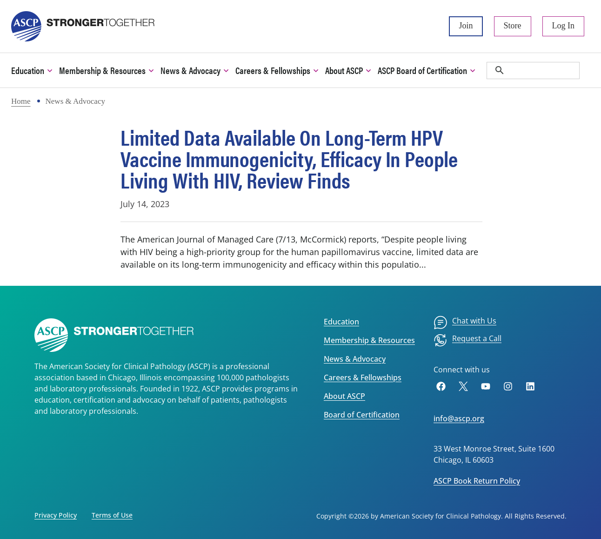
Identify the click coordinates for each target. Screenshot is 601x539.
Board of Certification (362, 415)
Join (466, 25)
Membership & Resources (369, 340)
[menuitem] (465, 323)
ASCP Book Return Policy (477, 481)
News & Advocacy (355, 359)
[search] (533, 70)
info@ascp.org (459, 418)
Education (341, 322)
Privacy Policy (55, 515)
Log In (563, 25)
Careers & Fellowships (362, 377)
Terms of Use (112, 515)
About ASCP (344, 396)
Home (21, 101)
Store (512, 25)
